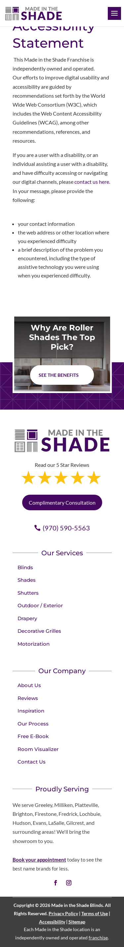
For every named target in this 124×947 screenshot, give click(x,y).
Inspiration (31, 711)
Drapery (27, 618)
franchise (98, 937)
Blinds (25, 567)
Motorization (34, 644)
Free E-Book (33, 736)
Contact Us (32, 762)
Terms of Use (94, 913)
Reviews (28, 698)
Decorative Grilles (39, 631)
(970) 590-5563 (66, 528)
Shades (27, 580)
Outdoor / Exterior (40, 605)
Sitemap (76, 921)
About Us (29, 685)
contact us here (91, 181)
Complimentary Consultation (62, 502)
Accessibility (52, 921)
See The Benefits (59, 375)
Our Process (33, 724)
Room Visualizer (38, 749)
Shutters (28, 593)
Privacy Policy (63, 913)
